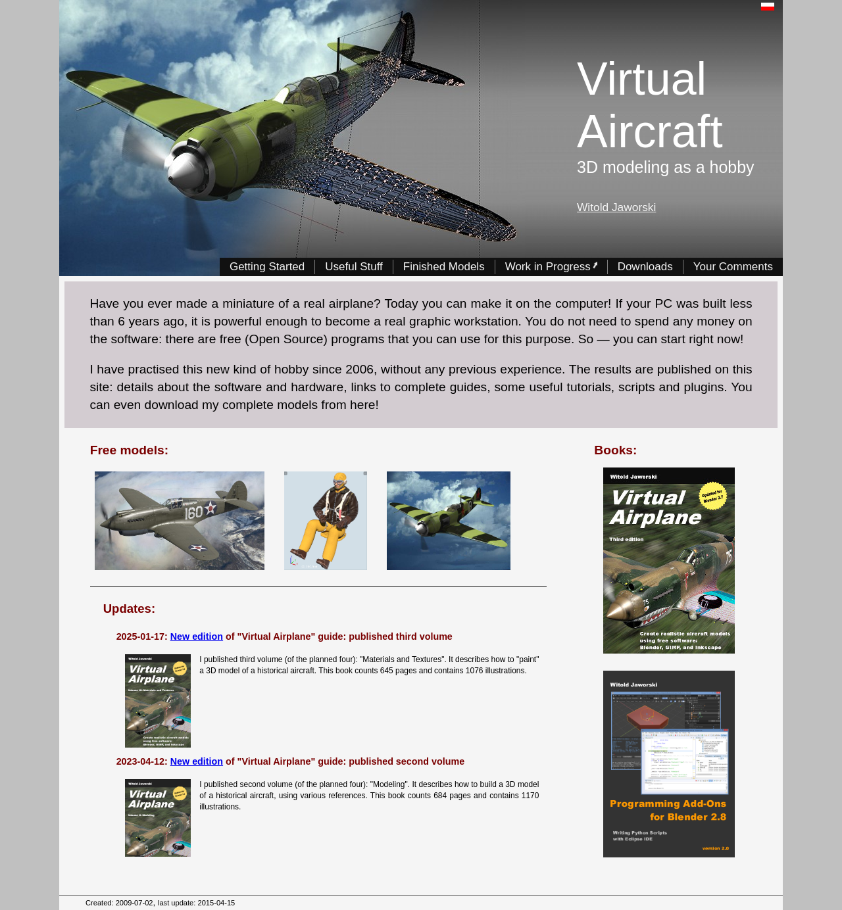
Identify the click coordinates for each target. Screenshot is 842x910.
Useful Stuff (354, 266)
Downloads (645, 266)
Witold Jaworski (616, 207)
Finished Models (444, 266)
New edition (196, 636)
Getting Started (267, 266)
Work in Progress (551, 266)
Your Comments (733, 266)
